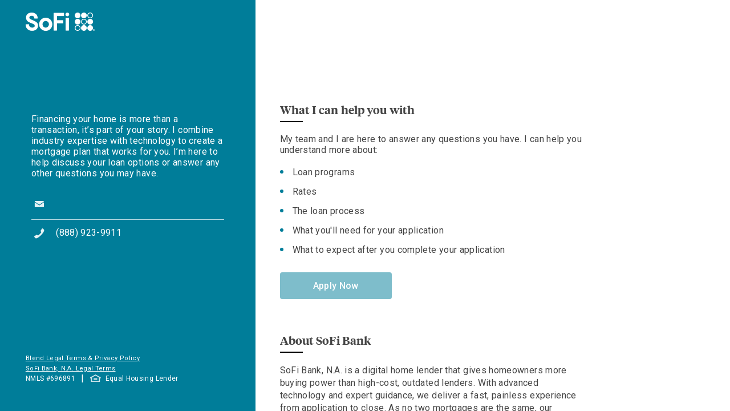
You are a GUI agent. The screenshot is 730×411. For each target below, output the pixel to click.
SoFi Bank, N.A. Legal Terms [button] (71, 368)
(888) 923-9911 (88, 232)
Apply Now (336, 285)
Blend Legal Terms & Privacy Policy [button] (83, 358)
